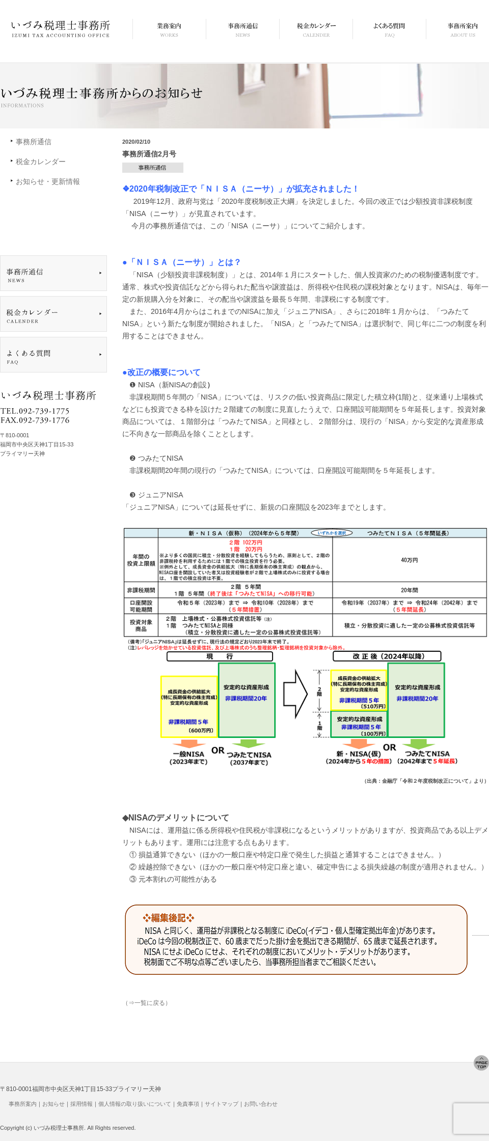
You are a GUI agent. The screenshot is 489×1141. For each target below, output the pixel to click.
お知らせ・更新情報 (48, 181)
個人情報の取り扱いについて (134, 1104)
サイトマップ (221, 1104)
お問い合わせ (261, 1104)
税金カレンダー (41, 161)
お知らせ (53, 1104)
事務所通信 (33, 142)
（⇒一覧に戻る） (146, 1002)
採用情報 (81, 1104)
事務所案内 (23, 1104)
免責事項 (188, 1104)
